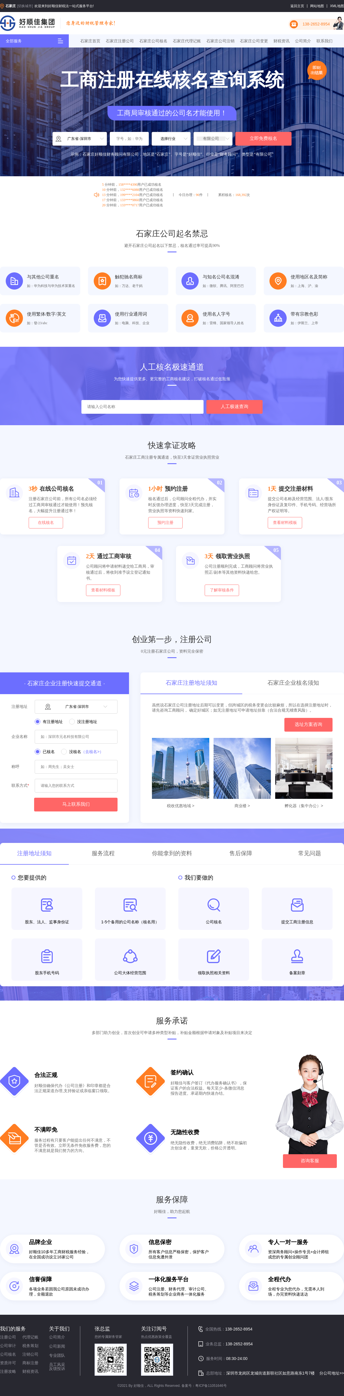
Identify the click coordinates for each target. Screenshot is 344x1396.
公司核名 (8, 1354)
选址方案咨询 (308, 724)
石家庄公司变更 (254, 41)
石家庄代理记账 (187, 41)
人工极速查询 (234, 406)
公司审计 (8, 1345)
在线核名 (46, 522)
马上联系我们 (76, 804)
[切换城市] (25, 6)
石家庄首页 (90, 41)
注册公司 (8, 1337)
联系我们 (324, 41)
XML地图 (337, 6)
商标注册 (30, 1363)
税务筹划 (30, 1345)
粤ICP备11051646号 (210, 1386)
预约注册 (165, 522)
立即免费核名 (263, 138)
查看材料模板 (285, 522)
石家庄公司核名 (153, 41)
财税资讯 (281, 41)
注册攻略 (8, 1371)
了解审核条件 (222, 590)
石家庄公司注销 (220, 41)
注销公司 (30, 1354)
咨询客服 (310, 1160)
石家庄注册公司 (120, 41)
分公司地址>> (331, 1373)
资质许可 (8, 1363)
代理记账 (30, 1337)
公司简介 (303, 41)
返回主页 (297, 6)
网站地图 (317, 6)
